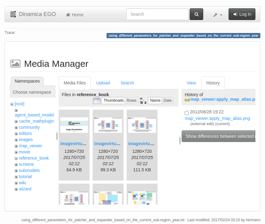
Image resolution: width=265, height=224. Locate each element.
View (191, 82)
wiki (22, 182)
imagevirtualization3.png (153, 143)
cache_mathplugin (36, 121)
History (213, 82)
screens (26, 164)
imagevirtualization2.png (119, 143)
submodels (29, 170)
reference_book (34, 158)
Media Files (75, 82)
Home (74, 14)
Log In (242, 14)
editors (25, 133)
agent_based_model (34, 114)
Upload (103, 82)
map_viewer (30, 145)
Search (127, 82)
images (26, 139)
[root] (19, 103)
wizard (25, 188)
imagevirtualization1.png (85, 143)
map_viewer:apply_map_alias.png (225, 99)
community (29, 127)
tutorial (25, 176)
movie (24, 151)
